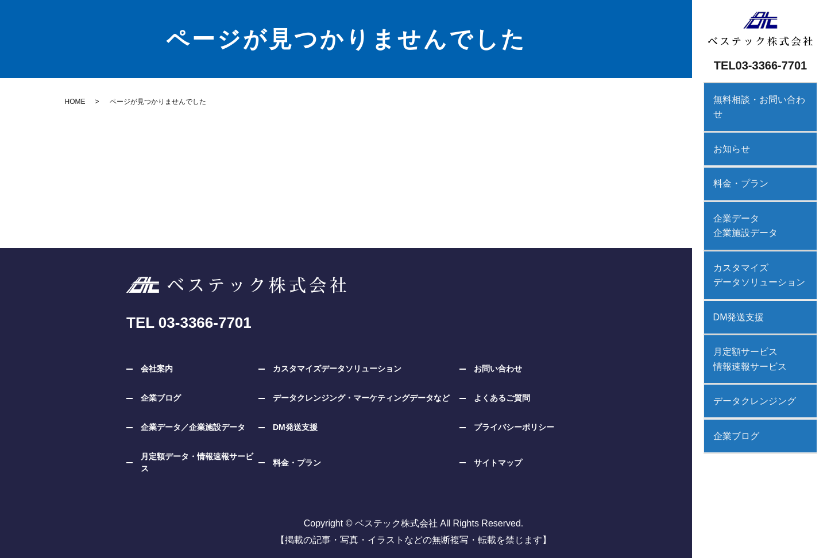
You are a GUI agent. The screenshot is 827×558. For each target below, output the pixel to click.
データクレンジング (749, 377)
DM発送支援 (733, 296)
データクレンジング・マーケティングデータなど (361, 397)
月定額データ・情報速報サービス (197, 462)
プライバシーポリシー (514, 427)
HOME (75, 102)
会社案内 (157, 368)
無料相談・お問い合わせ (758, 99)
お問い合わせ (498, 368)
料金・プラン (735, 167)
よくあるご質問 (502, 397)
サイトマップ (498, 462)
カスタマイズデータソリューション (753, 255)
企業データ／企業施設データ (193, 427)
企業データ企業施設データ (740, 207)
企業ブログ (730, 411)
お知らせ (726, 133)
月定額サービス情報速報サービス (744, 336)
